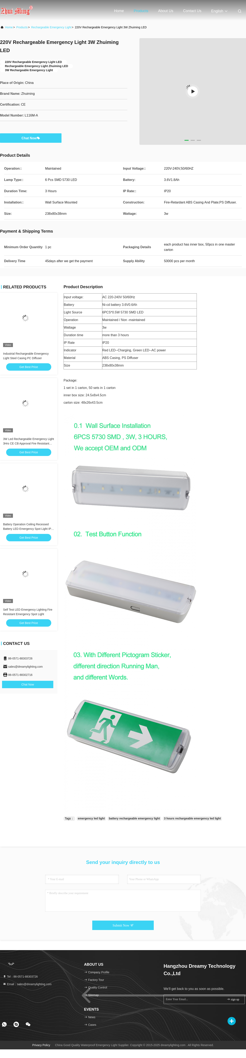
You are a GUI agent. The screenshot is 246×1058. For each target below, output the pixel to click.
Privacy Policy (41, 1045)
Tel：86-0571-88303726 (20, 976)
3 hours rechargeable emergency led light (192, 818)
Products (141, 11)
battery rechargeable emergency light (134, 818)
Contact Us (192, 11)
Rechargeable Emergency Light (51, 27)
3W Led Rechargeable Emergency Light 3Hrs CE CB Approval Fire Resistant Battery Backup (28, 443)
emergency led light (91, 818)
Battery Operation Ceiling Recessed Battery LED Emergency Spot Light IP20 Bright (28, 529)
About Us (165, 11)
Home (119, 11)
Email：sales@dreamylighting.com (27, 984)
